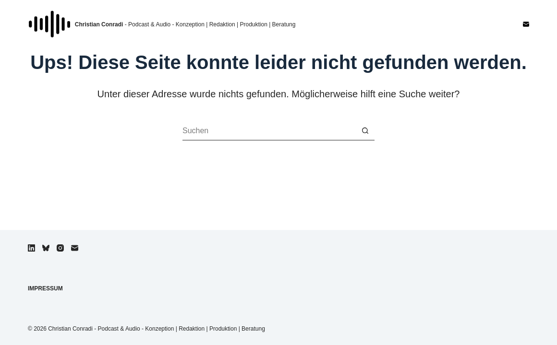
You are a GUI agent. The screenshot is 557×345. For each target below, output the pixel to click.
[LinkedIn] (31, 248)
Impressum (45, 288)
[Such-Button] (365, 130)
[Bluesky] (45, 248)
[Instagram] (60, 248)
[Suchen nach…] (268, 130)
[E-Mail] (526, 24)
